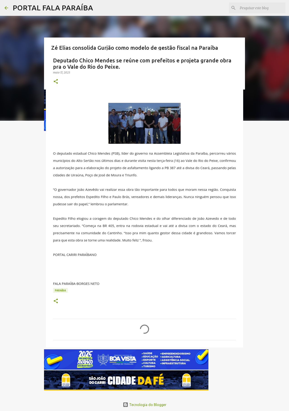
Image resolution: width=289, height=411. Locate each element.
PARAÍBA (60, 290)
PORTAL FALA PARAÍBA (53, 8)
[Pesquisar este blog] (261, 7)
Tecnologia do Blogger (144, 405)
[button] (55, 82)
